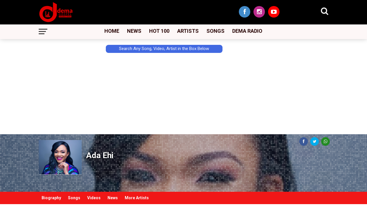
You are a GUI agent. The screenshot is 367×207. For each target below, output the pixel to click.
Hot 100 (159, 31)
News (134, 31)
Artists (188, 31)
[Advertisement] (26, 111)
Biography (51, 197)
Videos (94, 197)
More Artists (137, 197)
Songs (215, 31)
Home (111, 31)
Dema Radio (247, 31)
